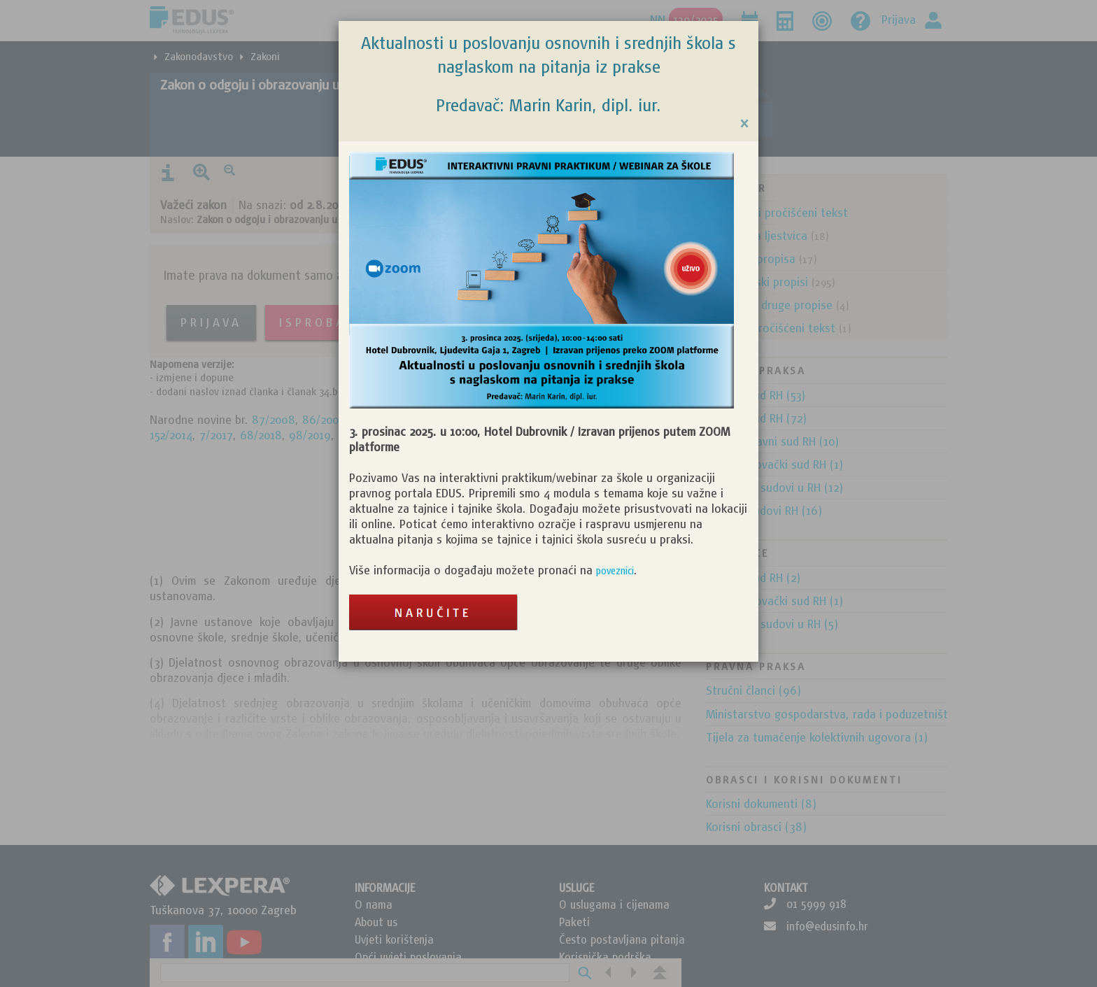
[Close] (744, 123)
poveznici (615, 570)
